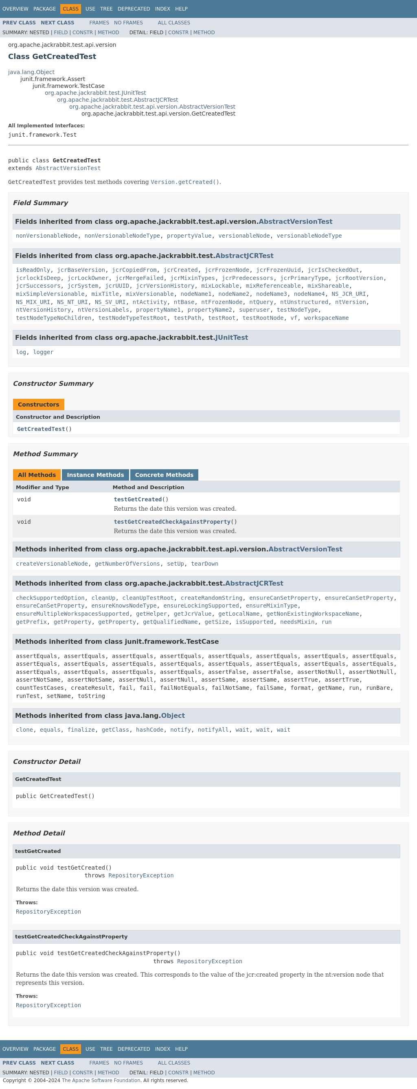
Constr (82, 32)
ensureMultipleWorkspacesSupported (72, 613)
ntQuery (261, 302)
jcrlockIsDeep (38, 278)
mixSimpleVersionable (50, 294)
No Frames (128, 23)
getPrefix (31, 622)
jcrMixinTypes (192, 278)
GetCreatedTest (41, 429)
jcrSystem (82, 285)
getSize (217, 622)
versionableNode (244, 235)
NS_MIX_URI (33, 302)
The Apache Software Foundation (101, 1080)
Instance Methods (95, 475)
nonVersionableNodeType (122, 235)
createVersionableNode (52, 563)
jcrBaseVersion (81, 270)
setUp (175, 563)
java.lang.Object (31, 72)
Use (90, 9)
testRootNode (262, 318)
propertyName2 (209, 309)
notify (180, 729)
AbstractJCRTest (244, 256)
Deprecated (134, 9)
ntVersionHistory (43, 309)
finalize (80, 729)
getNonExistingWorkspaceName (312, 613)
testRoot (221, 318)
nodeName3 (271, 294)
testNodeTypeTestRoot (132, 318)
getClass (115, 729)
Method (108, 32)
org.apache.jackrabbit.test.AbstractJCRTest (117, 99)
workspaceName (326, 318)
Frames (100, 23)
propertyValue (189, 235)
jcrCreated (180, 270)
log (21, 352)
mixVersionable (150, 294)
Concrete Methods (164, 475)
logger (43, 352)
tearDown (204, 563)
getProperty (73, 622)
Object (173, 715)
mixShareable (328, 285)
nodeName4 (309, 294)
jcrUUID (117, 285)
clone (24, 729)
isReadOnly (33, 270)
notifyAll (213, 729)
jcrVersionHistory (165, 285)
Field (61, 32)
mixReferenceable (273, 285)
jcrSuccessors (38, 285)
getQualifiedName (170, 622)
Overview (15, 9)
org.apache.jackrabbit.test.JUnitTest (95, 93)
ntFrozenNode (221, 302)
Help (181, 9)
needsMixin (297, 622)
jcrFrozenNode (227, 270)
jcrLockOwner (87, 278)
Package (44, 9)
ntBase (184, 302)
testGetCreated (138, 499)
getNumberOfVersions (127, 563)
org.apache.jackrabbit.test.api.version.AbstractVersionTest (152, 106)
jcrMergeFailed (139, 278)
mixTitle (105, 294)
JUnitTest (231, 337)
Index (163, 9)
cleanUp (103, 598)
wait (243, 729)
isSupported (254, 622)
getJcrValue (193, 613)
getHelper (151, 613)
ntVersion (350, 302)
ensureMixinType (271, 605)
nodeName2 (233, 294)
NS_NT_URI (72, 302)
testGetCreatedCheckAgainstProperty (172, 521)
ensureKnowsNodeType (123, 605)
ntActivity (150, 302)
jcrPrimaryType (304, 278)
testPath (187, 318)
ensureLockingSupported (201, 605)
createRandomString (212, 598)
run (326, 622)
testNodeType (297, 309)
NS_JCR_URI (348, 294)
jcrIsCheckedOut (333, 270)
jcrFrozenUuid (278, 270)
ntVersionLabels (103, 309)
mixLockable (220, 285)
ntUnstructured (304, 302)
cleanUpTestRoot (147, 598)
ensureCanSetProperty (283, 598)
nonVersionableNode (47, 235)
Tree (106, 9)
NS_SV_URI (110, 302)
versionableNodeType (309, 235)
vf (293, 318)
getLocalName (238, 613)
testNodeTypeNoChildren (53, 318)
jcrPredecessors (247, 278)
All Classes (174, 23)
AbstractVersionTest (68, 168)
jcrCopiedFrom (134, 270)
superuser (254, 309)
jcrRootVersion (359, 278)
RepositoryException (141, 875)
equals (50, 729)
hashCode (149, 729)
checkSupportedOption (50, 598)
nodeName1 (196, 294)
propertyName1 (158, 309)
